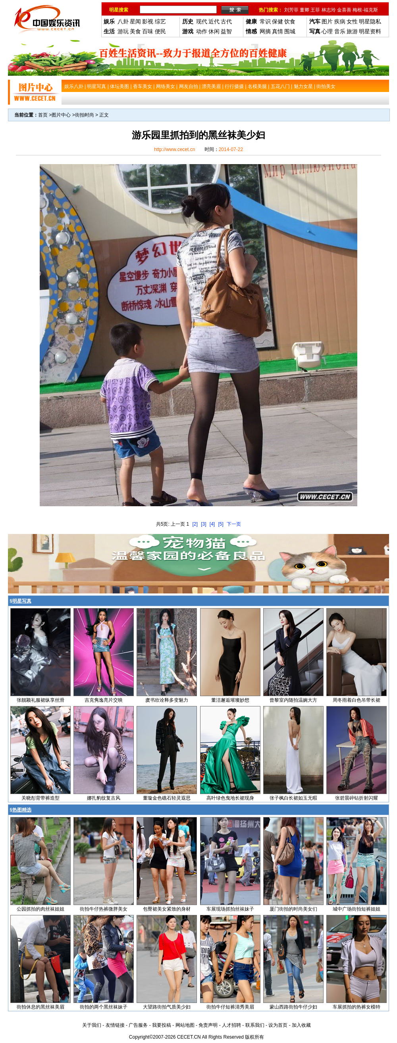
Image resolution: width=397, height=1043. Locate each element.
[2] (194, 524)
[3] (203, 524)
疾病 (339, 21)
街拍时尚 (84, 115)
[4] (212, 524)
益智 (226, 31)
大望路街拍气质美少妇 (167, 1007)
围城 (289, 31)
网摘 (265, 31)
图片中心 (61, 115)
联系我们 (254, 1025)
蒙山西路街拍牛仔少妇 (293, 1007)
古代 (226, 21)
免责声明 (208, 1025)
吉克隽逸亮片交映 (104, 700)
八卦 (123, 21)
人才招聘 (231, 1025)
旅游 (352, 31)
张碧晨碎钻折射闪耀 (356, 798)
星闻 (135, 21)
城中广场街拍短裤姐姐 (356, 909)
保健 (277, 21)
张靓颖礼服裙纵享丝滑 (40, 700)
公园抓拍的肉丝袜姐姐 (40, 909)
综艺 (160, 21)
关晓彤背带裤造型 (40, 798)
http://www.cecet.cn (174, 149)
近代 (214, 21)
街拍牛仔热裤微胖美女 (103, 909)
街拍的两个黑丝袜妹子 (103, 1007)
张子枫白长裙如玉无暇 (293, 798)
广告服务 (138, 1025)
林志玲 (329, 10)
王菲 (315, 10)
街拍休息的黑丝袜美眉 (40, 1007)
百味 (147, 31)
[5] (221, 524)
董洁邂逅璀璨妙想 (230, 700)
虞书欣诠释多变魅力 (166, 700)
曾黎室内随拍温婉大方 (293, 700)
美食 (135, 31)
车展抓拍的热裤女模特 (356, 1007)
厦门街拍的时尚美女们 (293, 909)
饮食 (289, 21)
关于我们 (91, 1025)
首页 (43, 115)
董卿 (304, 10)
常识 (265, 21)
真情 (277, 31)
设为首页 (277, 1025)
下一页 (234, 524)
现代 (201, 21)
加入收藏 (301, 1025)
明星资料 (370, 31)
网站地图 (185, 1025)
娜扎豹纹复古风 (103, 798)
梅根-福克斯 (365, 10)
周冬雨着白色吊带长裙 (356, 700)
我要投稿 (161, 1025)
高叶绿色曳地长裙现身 (230, 798)
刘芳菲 (291, 10)
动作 (201, 31)
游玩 (123, 31)
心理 (327, 31)
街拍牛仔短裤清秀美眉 (230, 1007)
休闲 (214, 31)
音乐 (339, 31)
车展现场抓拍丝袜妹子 (230, 909)
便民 (160, 31)
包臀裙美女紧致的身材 (167, 909)
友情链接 (115, 1025)
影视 (147, 21)
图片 (327, 21)
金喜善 (344, 10)
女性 (352, 21)
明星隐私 (370, 21)
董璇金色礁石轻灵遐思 (167, 798)
